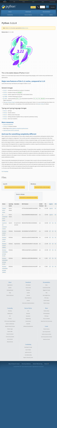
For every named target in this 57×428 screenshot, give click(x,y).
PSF (14, 1)
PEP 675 (5, 114)
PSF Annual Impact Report (9, 321)
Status (46, 364)
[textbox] (39, 7)
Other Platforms (28, 298)
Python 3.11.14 (25, 28)
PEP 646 (5, 112)
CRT (50, 223)
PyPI (33, 1)
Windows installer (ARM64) (4, 245)
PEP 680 (5, 94)
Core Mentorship (28, 355)
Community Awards (10, 336)
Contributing (28, 344)
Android (28, 295)
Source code (28, 287)
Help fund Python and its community (11, 130)
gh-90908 (5, 96)
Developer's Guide (28, 347)
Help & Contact (14, 364)
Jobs (43, 1)
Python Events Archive (46, 334)
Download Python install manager (42, 187)
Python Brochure (9, 295)
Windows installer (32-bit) (4, 239)
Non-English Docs (46, 295)
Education (28, 316)
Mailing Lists (9, 313)
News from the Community (46, 321)
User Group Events (46, 331)
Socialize (53, 7)
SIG (55, 208)
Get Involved (10, 339)
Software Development (28, 326)
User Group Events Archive (46, 336)
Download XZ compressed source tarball (28, 197)
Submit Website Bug (37, 364)
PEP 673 (5, 110)
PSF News (46, 316)
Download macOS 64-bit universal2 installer (14, 187)
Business (28, 313)
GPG (56, 204)
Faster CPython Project (10, 102)
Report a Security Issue (28, 357)
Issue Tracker (28, 349)
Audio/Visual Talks (46, 287)
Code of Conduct (9, 334)
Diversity (10, 310)
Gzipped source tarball (4, 210)
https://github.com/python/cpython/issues (19, 128)
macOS (28, 292)
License (28, 300)
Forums (10, 318)
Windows (28, 290)
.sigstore (51, 208)
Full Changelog (5, 171)
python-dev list (28, 352)
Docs (24, 1)
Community (52, 1)
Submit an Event (46, 339)
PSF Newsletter (46, 313)
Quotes (9, 287)
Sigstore (51, 204)
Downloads (28, 11)
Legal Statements (35, 366)
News (42, 14)
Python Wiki (9, 331)
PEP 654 (5, 92)
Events (51, 14)
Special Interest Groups (10, 326)
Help (10, 292)
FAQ (46, 292)
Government (28, 321)
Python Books (46, 300)
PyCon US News (46, 318)
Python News (46, 310)
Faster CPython (41, 104)
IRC (10, 316)
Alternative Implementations (28, 303)
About (9, 11)
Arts (28, 310)
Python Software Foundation (27, 366)
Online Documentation (8, 124)
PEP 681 (5, 118)
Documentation (46, 11)
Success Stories (28, 14)
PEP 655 (5, 116)
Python (4, 1)
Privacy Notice (41, 366)
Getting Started (10, 290)
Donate (26, 7)
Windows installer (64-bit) (4, 233)
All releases (28, 285)
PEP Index (46, 298)
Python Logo (10, 329)
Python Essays (46, 303)
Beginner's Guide (46, 290)
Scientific (28, 323)
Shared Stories (10, 341)
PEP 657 (5, 90)
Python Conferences (10, 323)
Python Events (46, 329)
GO (47, 7)
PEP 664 (5, 126)
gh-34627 (5, 98)
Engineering (28, 318)
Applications (10, 285)
